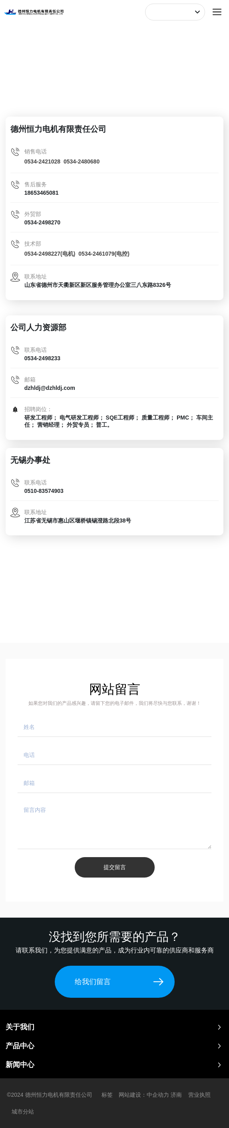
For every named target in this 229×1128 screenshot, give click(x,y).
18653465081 (41, 193)
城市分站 (23, 1111)
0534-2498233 (42, 358)
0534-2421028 (42, 161)
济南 (176, 1095)
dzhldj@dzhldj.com (49, 388)
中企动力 (158, 1095)
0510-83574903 (44, 491)
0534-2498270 (42, 222)
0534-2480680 (82, 161)
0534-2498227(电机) (50, 253)
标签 (107, 1095)
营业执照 (199, 1095)
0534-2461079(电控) (103, 253)
